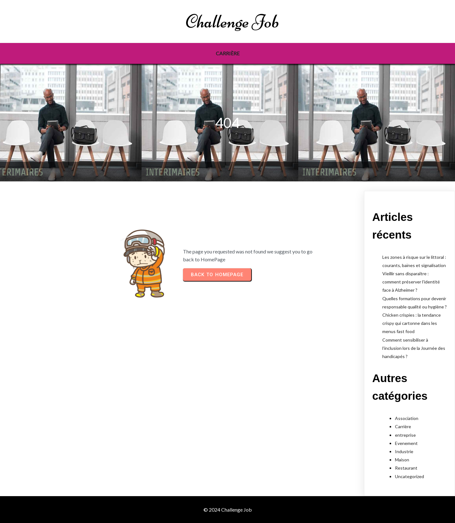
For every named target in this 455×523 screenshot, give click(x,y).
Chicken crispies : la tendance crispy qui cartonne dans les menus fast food (411, 323)
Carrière (403, 426)
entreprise (405, 435)
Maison (402, 459)
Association (406, 418)
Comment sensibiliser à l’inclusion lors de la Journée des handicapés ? (413, 348)
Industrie (404, 451)
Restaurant (406, 468)
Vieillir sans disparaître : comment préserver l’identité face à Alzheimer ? (411, 282)
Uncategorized (409, 476)
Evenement (406, 443)
